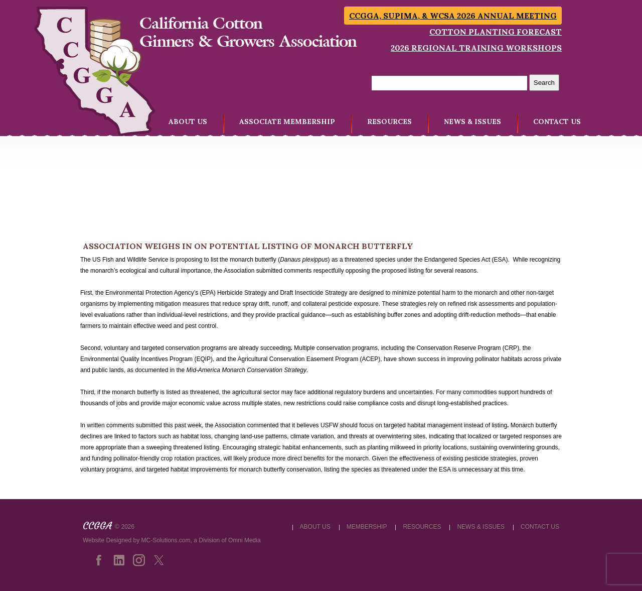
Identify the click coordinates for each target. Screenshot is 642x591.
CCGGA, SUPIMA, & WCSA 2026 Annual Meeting (453, 16)
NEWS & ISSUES (472, 121)
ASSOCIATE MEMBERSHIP (287, 121)
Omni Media (244, 540)
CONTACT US (557, 121)
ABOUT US (188, 121)
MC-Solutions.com (166, 540)
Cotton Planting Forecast (495, 32)
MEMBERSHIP (367, 526)
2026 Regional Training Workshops (476, 48)
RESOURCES (389, 121)
